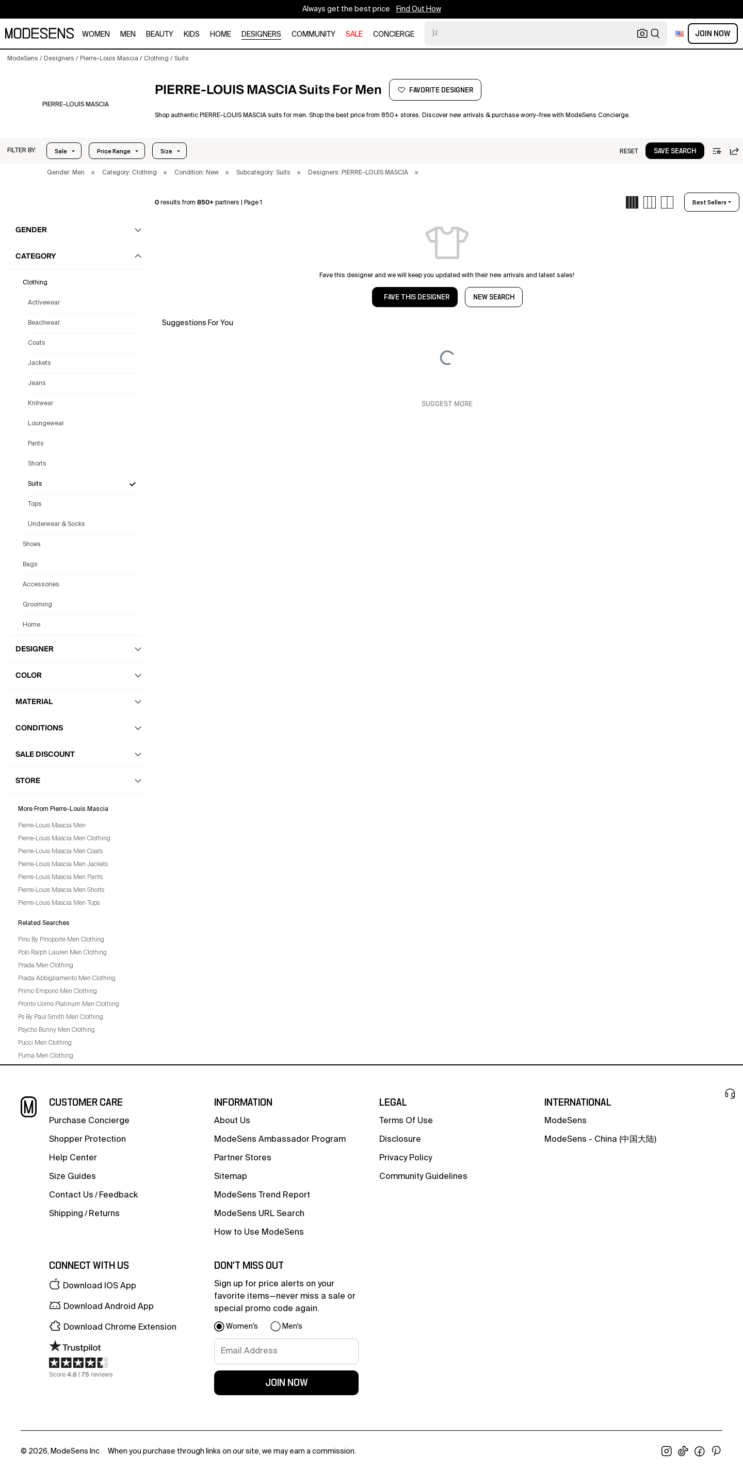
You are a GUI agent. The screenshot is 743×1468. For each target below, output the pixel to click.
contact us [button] (71, 1195)
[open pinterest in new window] (716, 1451)
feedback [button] (118, 1195)
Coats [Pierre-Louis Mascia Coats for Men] (36, 343)
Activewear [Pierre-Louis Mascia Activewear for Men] (44, 303)
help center (73, 1158)
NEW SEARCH (493, 297)
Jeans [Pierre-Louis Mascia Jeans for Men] (37, 383)
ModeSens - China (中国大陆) (600, 1140)
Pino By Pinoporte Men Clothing (61, 940)
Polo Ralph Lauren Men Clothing (62, 953)
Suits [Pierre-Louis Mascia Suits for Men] (35, 484)
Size (166, 151)
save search (675, 151)
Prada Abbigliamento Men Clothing (67, 979)
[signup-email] (286, 1351)
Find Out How (418, 9)
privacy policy (405, 1158)
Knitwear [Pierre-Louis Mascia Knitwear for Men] (40, 404)
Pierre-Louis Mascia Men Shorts (61, 890)
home (220, 34)
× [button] (93, 173)
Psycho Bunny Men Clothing (56, 1030)
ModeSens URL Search (259, 1214)
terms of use (406, 1121)
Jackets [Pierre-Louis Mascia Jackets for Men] (39, 363)
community (313, 34)
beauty (159, 34)
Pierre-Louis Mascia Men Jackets (63, 864)
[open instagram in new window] (666, 1451)
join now (286, 1383)
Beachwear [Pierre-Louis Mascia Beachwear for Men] (44, 323)
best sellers (709, 202)
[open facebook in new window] (699, 1451)
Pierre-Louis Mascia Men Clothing (64, 839)
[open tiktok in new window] (683, 1451)
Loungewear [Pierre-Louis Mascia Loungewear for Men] (46, 424)
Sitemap (230, 1177)
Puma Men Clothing (45, 1056)
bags (30, 565)
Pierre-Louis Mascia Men (52, 826)
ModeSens (565, 1121)
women (96, 34)
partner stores (242, 1158)
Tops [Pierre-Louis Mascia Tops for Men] (35, 504)
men (128, 34)
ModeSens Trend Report (262, 1195)
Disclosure (400, 1140)
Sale (61, 151)
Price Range (114, 151)
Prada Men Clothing (45, 966)
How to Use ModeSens (259, 1232)
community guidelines (423, 1177)
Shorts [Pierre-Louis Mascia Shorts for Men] (37, 464)
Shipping (66, 1214)
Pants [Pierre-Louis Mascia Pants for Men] (36, 444)
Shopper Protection (87, 1140)
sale (354, 34)
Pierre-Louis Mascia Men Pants (60, 877)
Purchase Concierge (89, 1121)
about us (232, 1121)
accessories (41, 585)
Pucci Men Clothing (45, 1043)
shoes (32, 544)
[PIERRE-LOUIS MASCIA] (75, 105)
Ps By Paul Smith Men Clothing (60, 1017)
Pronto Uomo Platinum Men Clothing (68, 1004)
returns (104, 1214)
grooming (37, 605)
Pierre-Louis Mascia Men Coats (60, 852)
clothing (35, 283)
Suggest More (447, 404)
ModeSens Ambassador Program (280, 1140)
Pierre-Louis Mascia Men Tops (59, 903)
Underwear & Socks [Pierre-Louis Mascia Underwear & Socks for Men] (56, 524)
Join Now (713, 33)
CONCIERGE (393, 34)
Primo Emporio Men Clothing (57, 991)
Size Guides (72, 1177)
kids (192, 34)
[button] (21, 150)
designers (261, 34)
